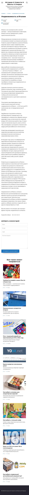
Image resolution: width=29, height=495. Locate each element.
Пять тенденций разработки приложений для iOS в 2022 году (13, 337)
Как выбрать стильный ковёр (12, 420)
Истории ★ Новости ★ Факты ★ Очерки (14, 3)
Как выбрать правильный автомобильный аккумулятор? (12, 475)
